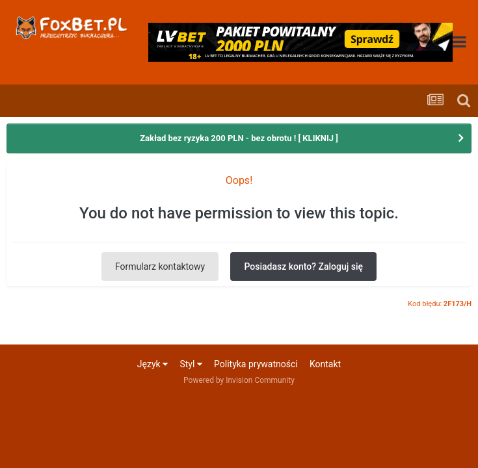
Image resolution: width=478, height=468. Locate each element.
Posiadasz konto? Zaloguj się (303, 266)
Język (152, 364)
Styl (190, 364)
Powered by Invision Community (239, 380)
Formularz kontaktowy (160, 266)
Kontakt (325, 364)
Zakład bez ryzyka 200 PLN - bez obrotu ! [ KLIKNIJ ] (239, 138)
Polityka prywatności (256, 364)
